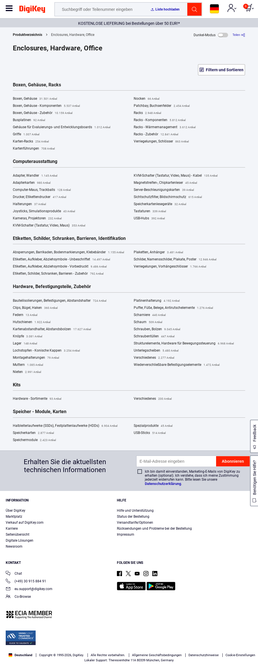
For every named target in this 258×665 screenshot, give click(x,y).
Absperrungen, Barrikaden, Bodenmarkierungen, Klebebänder (68, 252)
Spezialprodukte (153, 426)
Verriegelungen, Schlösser (161, 141)
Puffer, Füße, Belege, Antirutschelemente (173, 308)
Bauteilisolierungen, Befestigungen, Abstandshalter (59, 300)
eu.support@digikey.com (29, 589)
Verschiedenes (154, 357)
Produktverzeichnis (27, 35)
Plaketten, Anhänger (158, 252)
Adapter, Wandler (35, 175)
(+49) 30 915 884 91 (26, 581)
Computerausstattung (35, 161)
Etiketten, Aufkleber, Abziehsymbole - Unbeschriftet (61, 259)
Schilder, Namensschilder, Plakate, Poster (175, 259)
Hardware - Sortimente (37, 398)
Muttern (28, 365)
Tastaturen (150, 211)
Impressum (125, 535)
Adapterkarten (31, 182)
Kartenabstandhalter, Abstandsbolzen (52, 329)
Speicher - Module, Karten (39, 411)
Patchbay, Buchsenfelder (162, 106)
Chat (14, 574)
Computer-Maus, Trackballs (42, 190)
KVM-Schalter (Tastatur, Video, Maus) (49, 225)
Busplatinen (29, 120)
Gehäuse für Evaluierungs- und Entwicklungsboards (61, 127)
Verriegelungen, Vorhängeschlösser (170, 266)
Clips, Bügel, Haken (35, 308)
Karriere (12, 529)
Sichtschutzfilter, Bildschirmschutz (168, 197)
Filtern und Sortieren (224, 70)
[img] (32, 10)
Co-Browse (18, 597)
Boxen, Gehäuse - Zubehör (42, 113)
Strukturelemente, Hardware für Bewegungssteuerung (184, 343)
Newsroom (14, 546)
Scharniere (150, 315)
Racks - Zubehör (156, 134)
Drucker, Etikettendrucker (39, 197)
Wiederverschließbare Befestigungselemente (177, 365)
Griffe (26, 134)
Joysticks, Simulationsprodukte (44, 211)
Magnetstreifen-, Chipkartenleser (165, 182)
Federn (25, 315)
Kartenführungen (34, 148)
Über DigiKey (15, 511)
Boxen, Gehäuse (35, 98)
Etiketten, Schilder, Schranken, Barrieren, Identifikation (69, 238)
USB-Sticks (150, 433)
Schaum (148, 322)
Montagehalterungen (36, 357)
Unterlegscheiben (156, 350)
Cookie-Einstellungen (240, 655)
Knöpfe (27, 336)
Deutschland (20, 655)
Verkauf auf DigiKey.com (25, 523)
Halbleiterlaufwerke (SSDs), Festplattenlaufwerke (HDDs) (65, 426)
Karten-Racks (31, 141)
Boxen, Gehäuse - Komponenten (46, 106)
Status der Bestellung (133, 517)
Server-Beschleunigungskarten (164, 190)
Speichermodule (34, 440)
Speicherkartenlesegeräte (160, 204)
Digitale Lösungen (19, 540)
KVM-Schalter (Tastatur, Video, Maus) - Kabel (176, 175)
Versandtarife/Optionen (135, 523)
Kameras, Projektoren (37, 218)
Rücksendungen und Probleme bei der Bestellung (154, 529)
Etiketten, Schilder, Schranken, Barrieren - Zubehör (58, 273)
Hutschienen (31, 322)
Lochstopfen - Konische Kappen (46, 350)
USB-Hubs (149, 218)
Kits (17, 384)
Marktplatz (14, 517)
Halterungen (29, 204)
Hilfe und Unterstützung (135, 511)
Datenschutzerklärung (163, 484)
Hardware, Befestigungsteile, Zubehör (52, 286)
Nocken (146, 98)
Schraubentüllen (154, 336)
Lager (25, 343)
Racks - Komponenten (160, 120)
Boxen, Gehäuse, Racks (37, 84)
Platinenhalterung (157, 300)
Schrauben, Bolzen (157, 329)
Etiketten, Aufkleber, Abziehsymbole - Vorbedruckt (60, 266)
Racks (147, 113)
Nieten (27, 372)
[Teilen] (239, 35)
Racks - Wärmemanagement (165, 127)
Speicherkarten (33, 433)
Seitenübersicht (17, 535)
